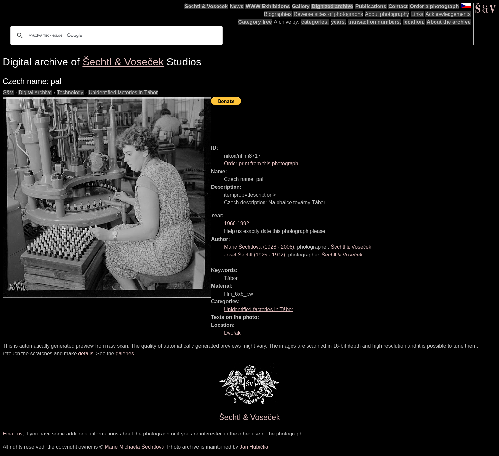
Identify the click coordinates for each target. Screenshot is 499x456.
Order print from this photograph (261, 163)
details (85, 353)
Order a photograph (434, 6)
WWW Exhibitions (268, 6)
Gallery (300, 6)
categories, (315, 22)
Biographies (278, 14)
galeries (125, 353)
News (237, 6)
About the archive (449, 22)
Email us (12, 433)
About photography (387, 14)
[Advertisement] (329, 122)
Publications (370, 6)
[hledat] (115, 35)
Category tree (255, 22)
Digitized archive (332, 6)
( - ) (259, 247)
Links (417, 14)
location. (414, 22)
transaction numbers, (374, 22)
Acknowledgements (448, 14)
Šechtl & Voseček (206, 6)
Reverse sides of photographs (328, 14)
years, (338, 22)
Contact (398, 6)
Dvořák (232, 333)
